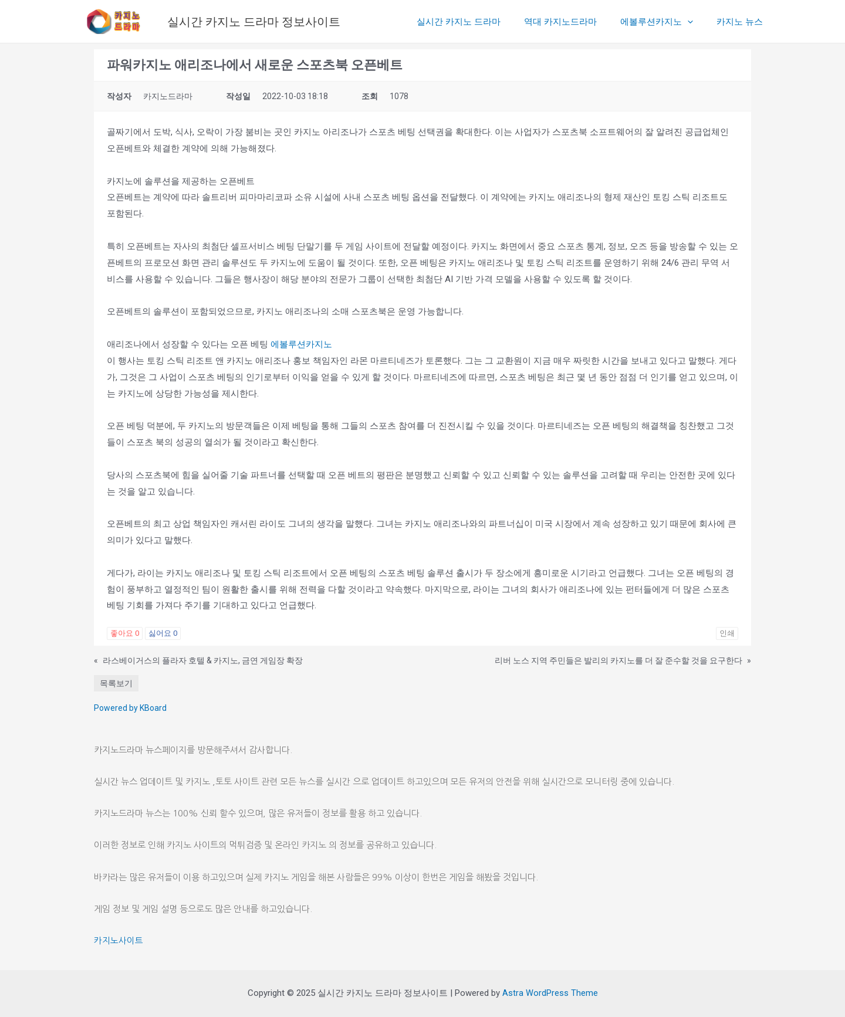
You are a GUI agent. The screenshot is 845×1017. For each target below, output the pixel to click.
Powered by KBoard (130, 708)
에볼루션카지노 (665, 21)
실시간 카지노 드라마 (479, 21)
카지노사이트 (118, 940)
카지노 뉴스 (742, 21)
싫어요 (162, 633)
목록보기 (116, 683)
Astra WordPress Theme (550, 993)
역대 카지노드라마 (575, 21)
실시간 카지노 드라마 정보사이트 (253, 22)
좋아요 (124, 633)
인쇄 (727, 633)
